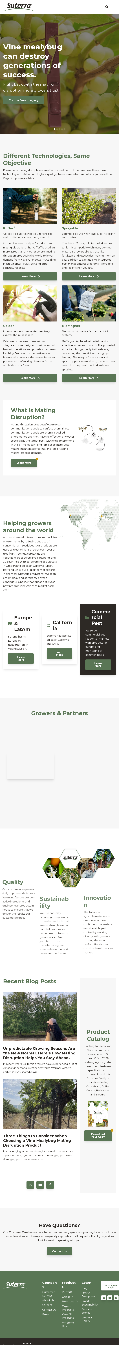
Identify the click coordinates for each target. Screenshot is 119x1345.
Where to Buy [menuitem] (68, 1324)
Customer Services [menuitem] (48, 1294)
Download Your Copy (101, 1134)
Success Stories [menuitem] (87, 1311)
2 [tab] (57, 129)
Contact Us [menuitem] (49, 1309)
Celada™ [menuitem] (67, 1296)
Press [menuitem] (45, 1314)
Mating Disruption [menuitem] (88, 1295)
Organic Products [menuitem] (68, 1308)
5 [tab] (64, 129)
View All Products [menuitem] (68, 1316)
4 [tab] (62, 129)
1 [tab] (54, 129)
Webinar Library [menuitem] (87, 1319)
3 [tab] (59, 129)
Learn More (30, 276)
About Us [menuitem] (48, 1300)
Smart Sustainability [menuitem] (89, 1303)
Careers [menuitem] (47, 1305)
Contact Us (59, 1251)
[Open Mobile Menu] (113, 7)
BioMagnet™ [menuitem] (69, 1301)
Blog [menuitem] (85, 1288)
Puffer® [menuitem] (67, 1292)
